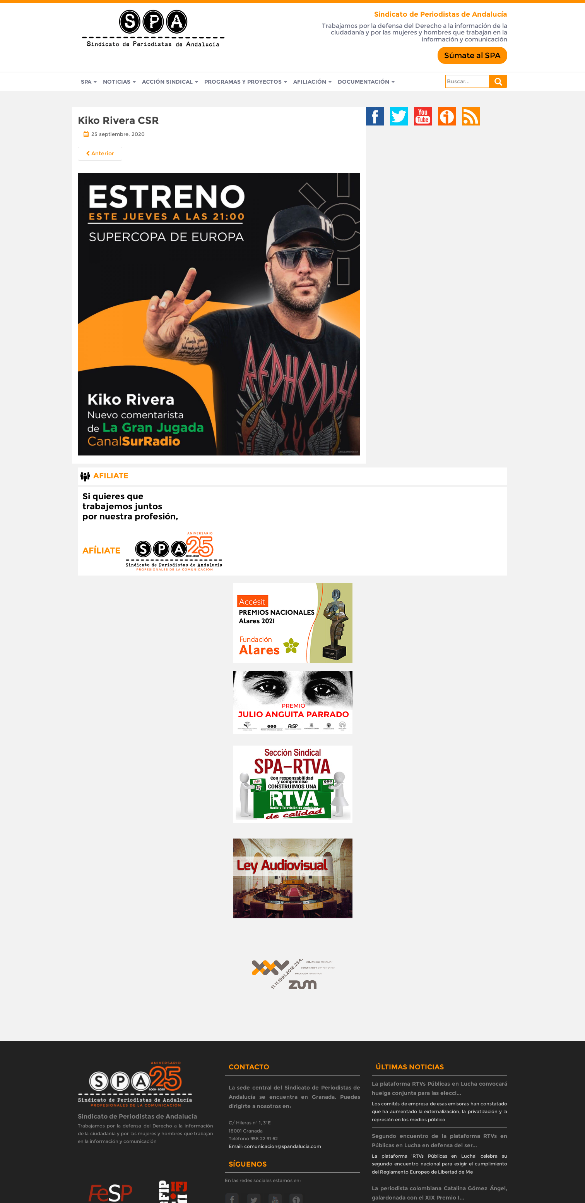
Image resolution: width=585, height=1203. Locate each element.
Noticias (119, 81)
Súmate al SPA (472, 55)
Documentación (366, 81)
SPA (89, 81)
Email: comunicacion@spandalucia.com (275, 1146)
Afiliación (312, 81)
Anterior (100, 153)
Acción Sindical (170, 81)
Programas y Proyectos (245, 81)
